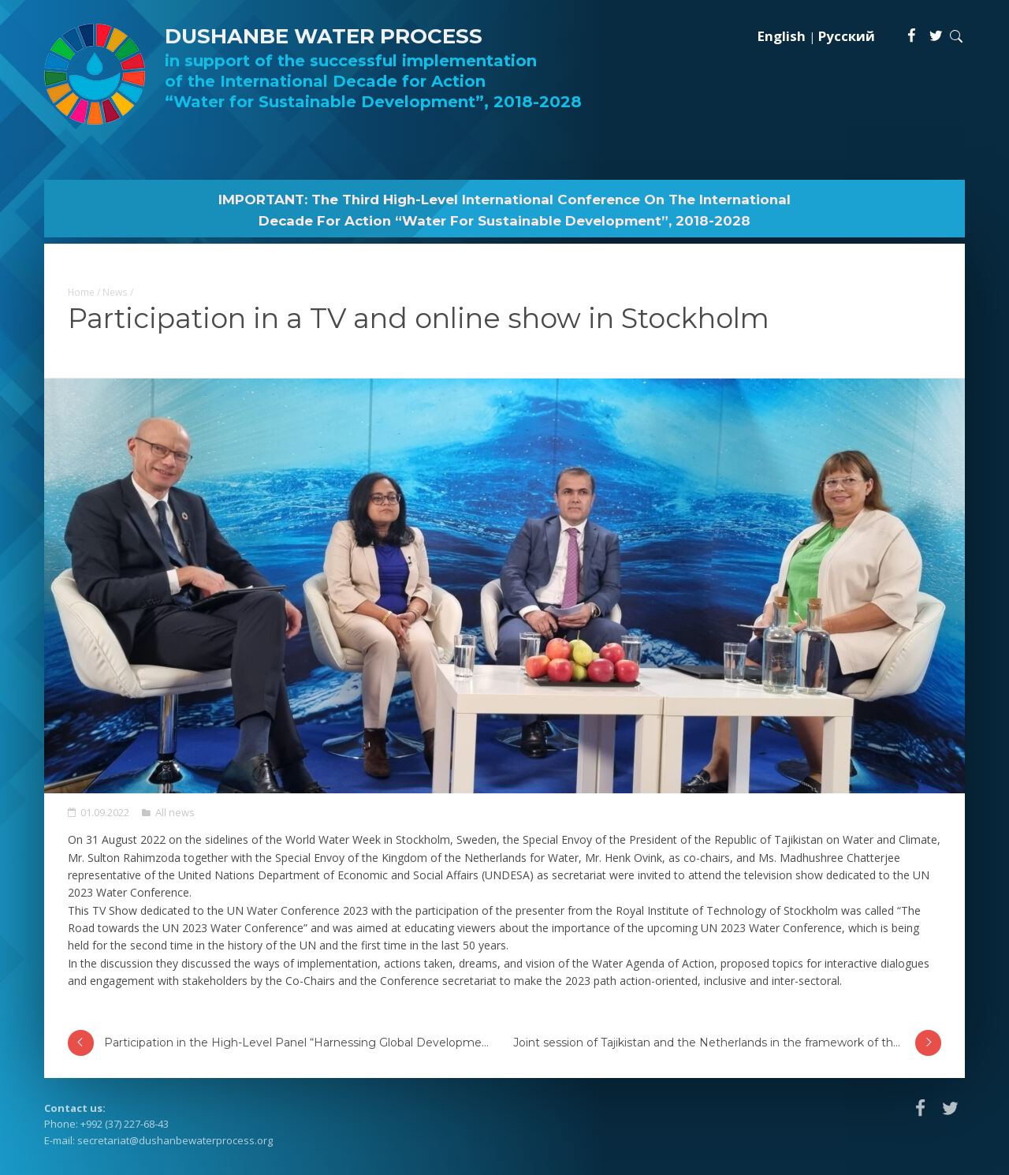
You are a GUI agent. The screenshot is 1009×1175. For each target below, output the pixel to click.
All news (175, 812)
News (115, 291)
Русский (846, 36)
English (782, 36)
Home (81, 291)
